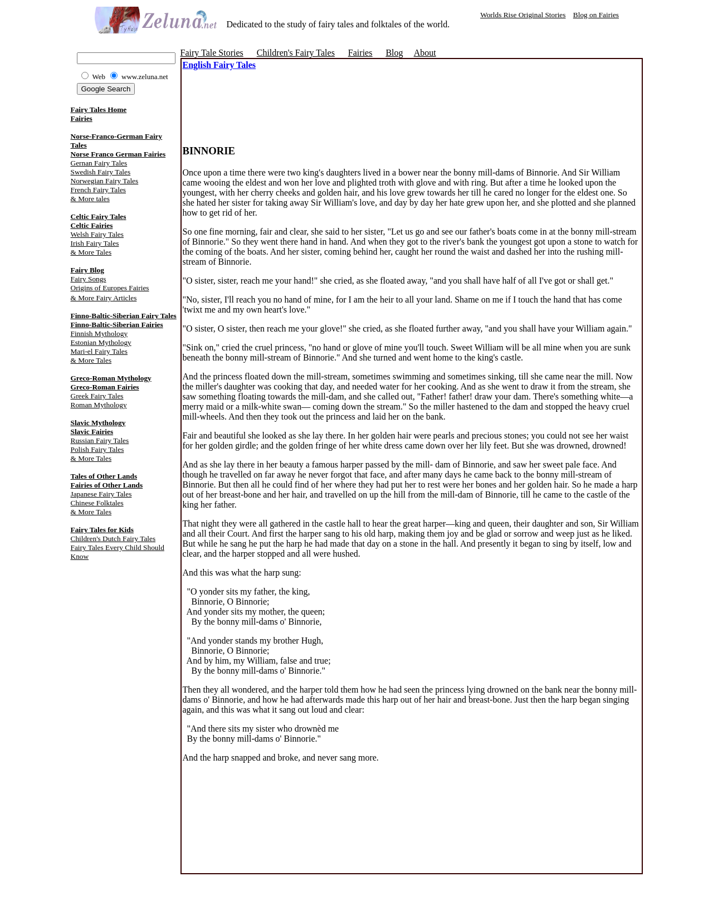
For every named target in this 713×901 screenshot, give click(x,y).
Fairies (81, 118)
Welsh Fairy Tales (97, 234)
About (425, 52)
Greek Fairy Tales (97, 396)
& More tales (90, 198)
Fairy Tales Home (99, 109)
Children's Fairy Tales (296, 52)
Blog (394, 52)
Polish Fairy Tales (97, 449)
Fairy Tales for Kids (102, 529)
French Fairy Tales (98, 190)
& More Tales (91, 252)
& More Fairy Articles (104, 298)
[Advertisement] (313, 97)
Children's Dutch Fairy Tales (113, 538)
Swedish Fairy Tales (101, 172)
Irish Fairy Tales (95, 243)
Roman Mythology (99, 405)
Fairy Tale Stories (211, 52)
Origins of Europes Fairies (110, 288)
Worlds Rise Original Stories (522, 15)
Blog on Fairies (596, 15)
